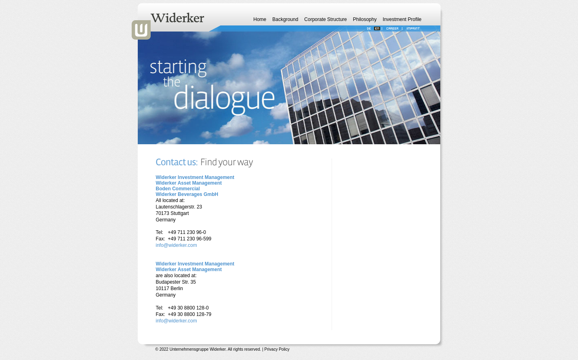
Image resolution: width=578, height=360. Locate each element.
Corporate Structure (325, 19)
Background (285, 19)
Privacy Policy (277, 349)
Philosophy (365, 19)
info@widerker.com (176, 245)
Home (259, 19)
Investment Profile (402, 19)
